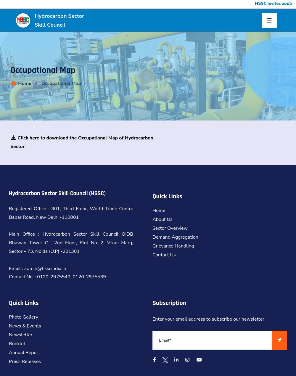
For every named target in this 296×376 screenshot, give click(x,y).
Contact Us (164, 255)
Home (20, 83)
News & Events (25, 326)
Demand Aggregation (175, 237)
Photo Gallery (23, 317)
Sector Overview (170, 228)
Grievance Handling (173, 246)
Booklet (17, 343)
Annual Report (24, 352)
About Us (162, 219)
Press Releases (25, 361)
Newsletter (21, 335)
